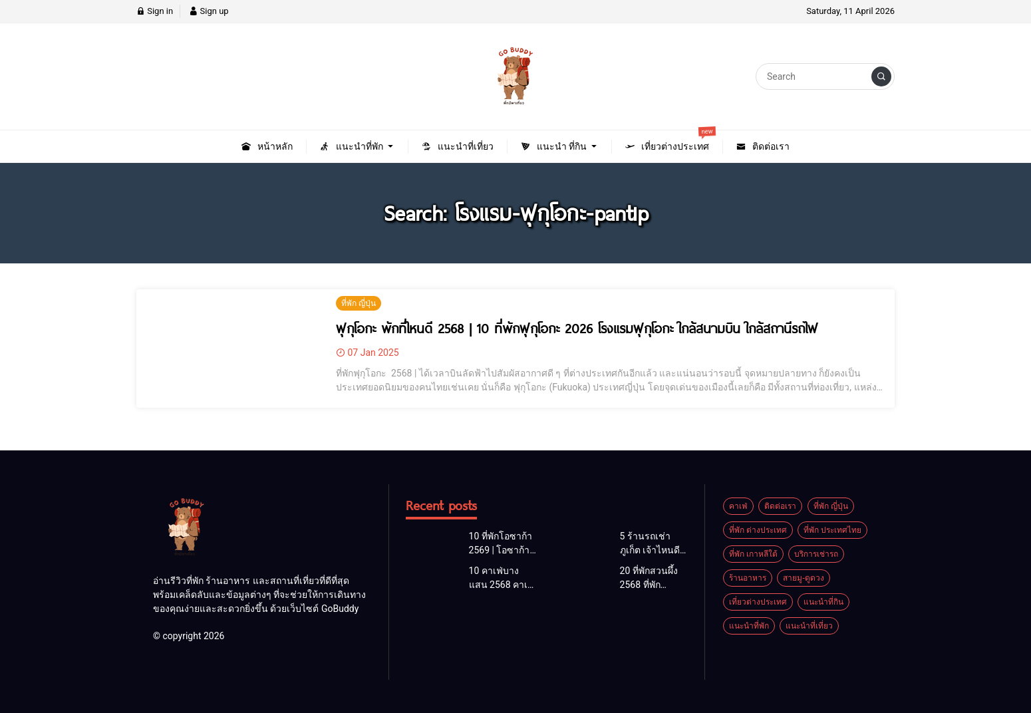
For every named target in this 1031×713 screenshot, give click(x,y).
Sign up (208, 11)
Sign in (154, 11)
